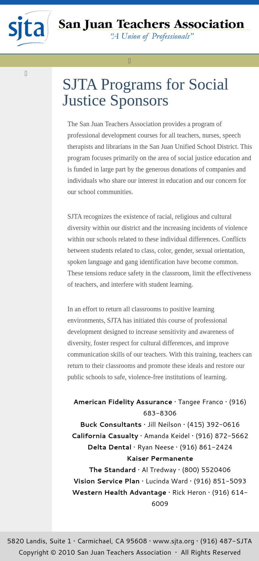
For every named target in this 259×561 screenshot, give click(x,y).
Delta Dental (109, 446)
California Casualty (105, 435)
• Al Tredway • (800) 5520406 (183, 469)
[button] (129, 60)
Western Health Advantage (119, 492)
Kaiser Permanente (160, 458)
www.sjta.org (173, 540)
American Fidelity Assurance (122, 401)
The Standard (112, 469)
